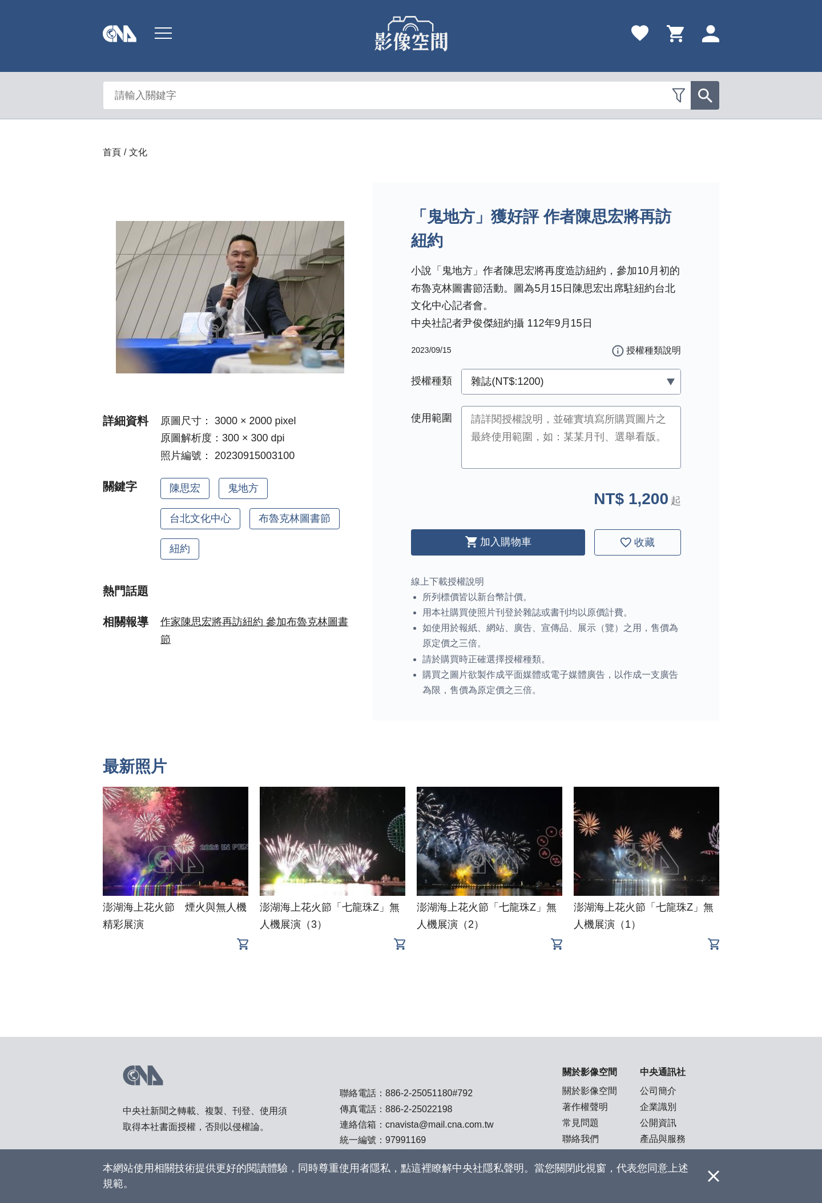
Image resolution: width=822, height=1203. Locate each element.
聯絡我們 (580, 1139)
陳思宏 (185, 488)
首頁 (112, 152)
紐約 (180, 548)
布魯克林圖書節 (295, 518)
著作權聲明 (585, 1107)
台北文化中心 (200, 518)
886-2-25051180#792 (429, 1093)
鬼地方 (243, 488)
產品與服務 (663, 1139)
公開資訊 (658, 1123)
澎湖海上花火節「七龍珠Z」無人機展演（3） (330, 916)
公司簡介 (658, 1091)
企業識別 (658, 1107)
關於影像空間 (589, 1091)
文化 (138, 152)
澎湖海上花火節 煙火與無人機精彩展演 (175, 916)
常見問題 (580, 1123)
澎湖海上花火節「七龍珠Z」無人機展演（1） (644, 916)
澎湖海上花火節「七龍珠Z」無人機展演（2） (487, 916)
